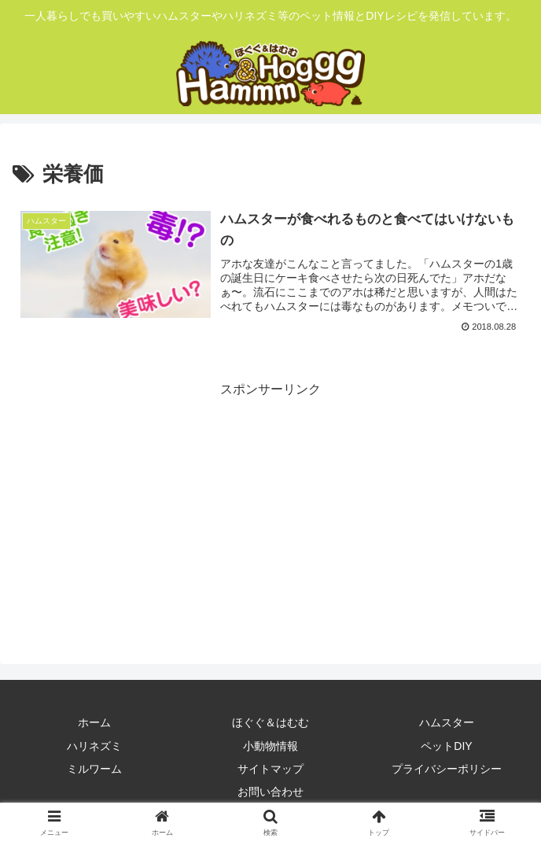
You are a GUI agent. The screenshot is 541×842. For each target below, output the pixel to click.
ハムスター (446, 722)
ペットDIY (446, 746)
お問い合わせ (270, 791)
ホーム (94, 722)
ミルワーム (94, 769)
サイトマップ (270, 769)
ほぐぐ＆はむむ (270, 722)
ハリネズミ (94, 746)
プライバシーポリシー (447, 769)
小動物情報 (270, 746)
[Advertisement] (270, 511)
